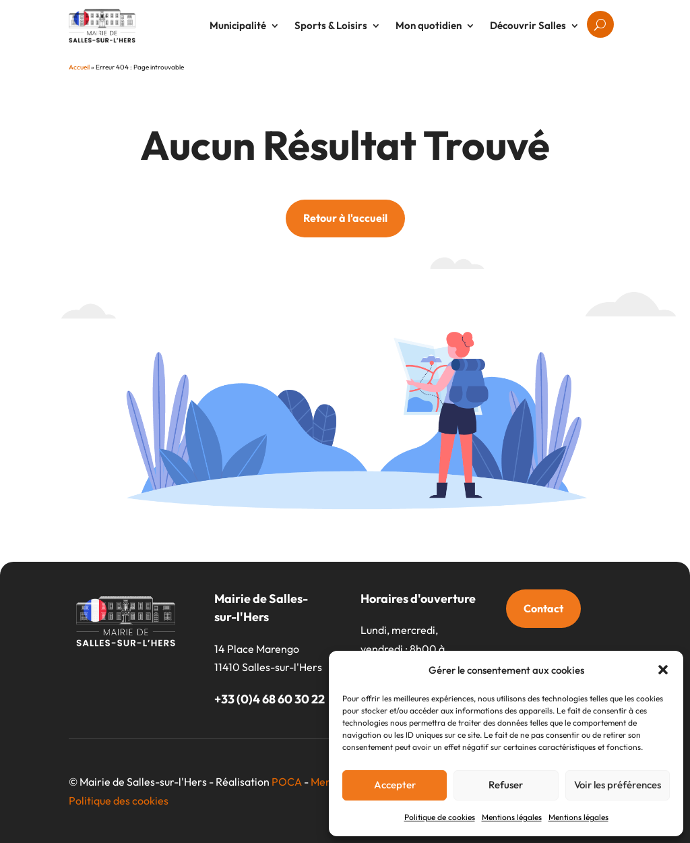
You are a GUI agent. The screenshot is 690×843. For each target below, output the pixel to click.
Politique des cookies (118, 800)
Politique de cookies (439, 817)
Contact (543, 608)
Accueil (79, 67)
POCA (287, 781)
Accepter (395, 784)
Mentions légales (512, 817)
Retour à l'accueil (345, 218)
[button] (663, 669)
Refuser (506, 784)
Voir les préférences (617, 784)
